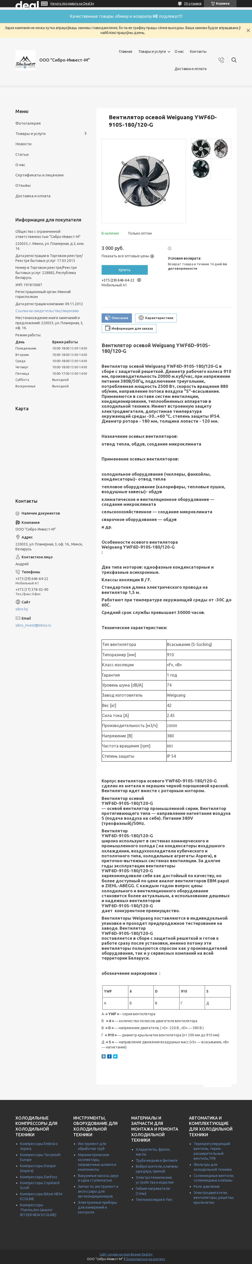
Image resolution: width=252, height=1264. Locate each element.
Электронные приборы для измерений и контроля (97, 1207)
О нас (179, 51)
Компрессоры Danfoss (38, 1177)
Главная (125, 51)
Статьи (22, 154)
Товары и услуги (152, 51)
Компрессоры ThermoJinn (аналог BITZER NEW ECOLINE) (38, 1210)
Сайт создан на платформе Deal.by (126, 1254)
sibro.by (21, 609)
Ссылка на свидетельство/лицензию (47, 311)
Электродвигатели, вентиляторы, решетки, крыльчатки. (214, 1198)
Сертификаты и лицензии (39, 175)
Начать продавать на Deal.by (72, 3)
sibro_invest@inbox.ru (33, 625)
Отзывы (23, 185)
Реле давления (207, 1186)
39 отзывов (192, 3)
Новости (23, 144)
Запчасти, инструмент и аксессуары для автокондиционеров (98, 1191)
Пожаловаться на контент (145, 1259)
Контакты (198, 51)
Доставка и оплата (190, 69)
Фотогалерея (28, 123)
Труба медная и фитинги (156, 1160)
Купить (125, 270)
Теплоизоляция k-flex (154, 1200)
